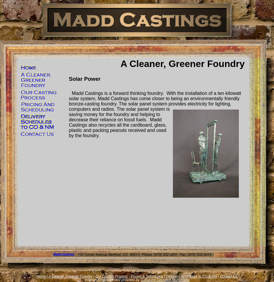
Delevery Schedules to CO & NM (191, 276)
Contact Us (228, 276)
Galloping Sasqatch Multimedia (165, 280)
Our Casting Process (112, 276)
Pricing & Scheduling (147, 276)
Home (41, 276)
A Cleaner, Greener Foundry (71, 276)
